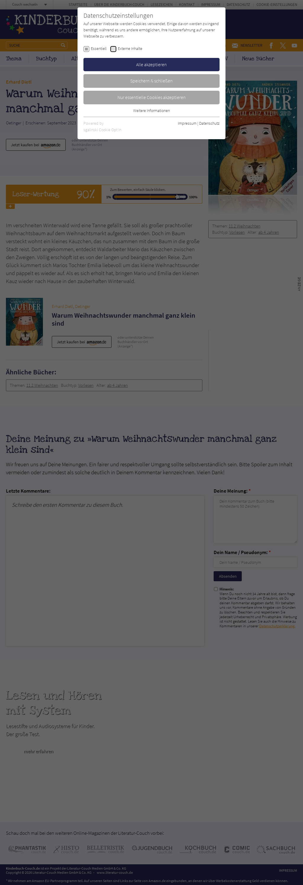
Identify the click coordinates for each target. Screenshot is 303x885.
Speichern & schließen (151, 81)
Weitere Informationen (151, 110)
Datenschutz (209, 123)
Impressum (187, 123)
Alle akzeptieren (151, 64)
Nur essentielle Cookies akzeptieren (151, 97)
